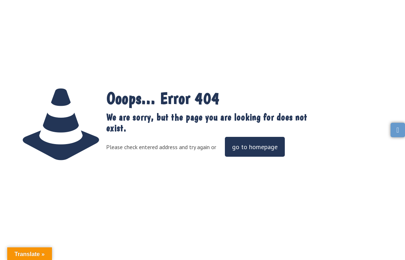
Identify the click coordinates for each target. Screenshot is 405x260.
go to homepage (255, 147)
